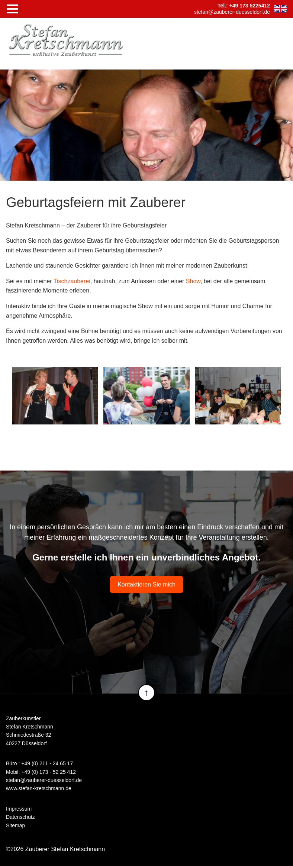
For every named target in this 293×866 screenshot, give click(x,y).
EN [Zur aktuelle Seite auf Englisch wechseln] (280, 8)
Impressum (19, 809)
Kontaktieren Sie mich (146, 584)
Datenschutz (20, 817)
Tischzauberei (72, 281)
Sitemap (15, 825)
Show (193, 281)
